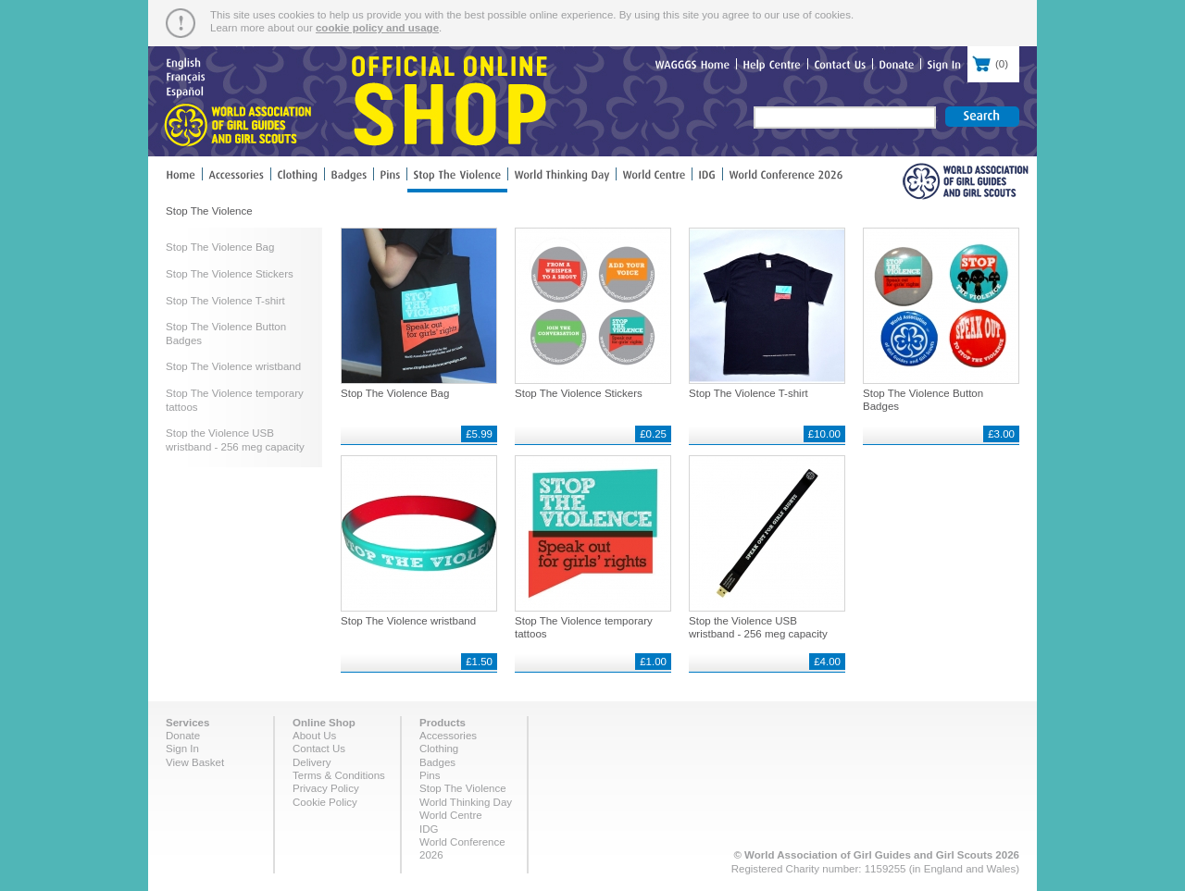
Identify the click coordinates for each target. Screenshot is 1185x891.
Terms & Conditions (339, 775)
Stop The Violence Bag (220, 247)
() (993, 62)
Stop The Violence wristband (233, 366)
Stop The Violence (462, 788)
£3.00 (1001, 433)
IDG (428, 829)
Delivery (312, 762)
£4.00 (827, 661)
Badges (437, 762)
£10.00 (824, 433)
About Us (314, 735)
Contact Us (319, 748)
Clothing (438, 748)
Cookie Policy (325, 802)
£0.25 (653, 433)
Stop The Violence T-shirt (225, 300)
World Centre (450, 815)
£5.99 (479, 433)
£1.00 (653, 661)
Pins (429, 775)
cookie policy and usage (377, 27)
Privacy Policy (326, 788)
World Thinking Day (465, 802)
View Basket (195, 762)
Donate (183, 735)
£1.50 (479, 661)
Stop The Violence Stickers (229, 273)
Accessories (448, 735)
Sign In (182, 748)
